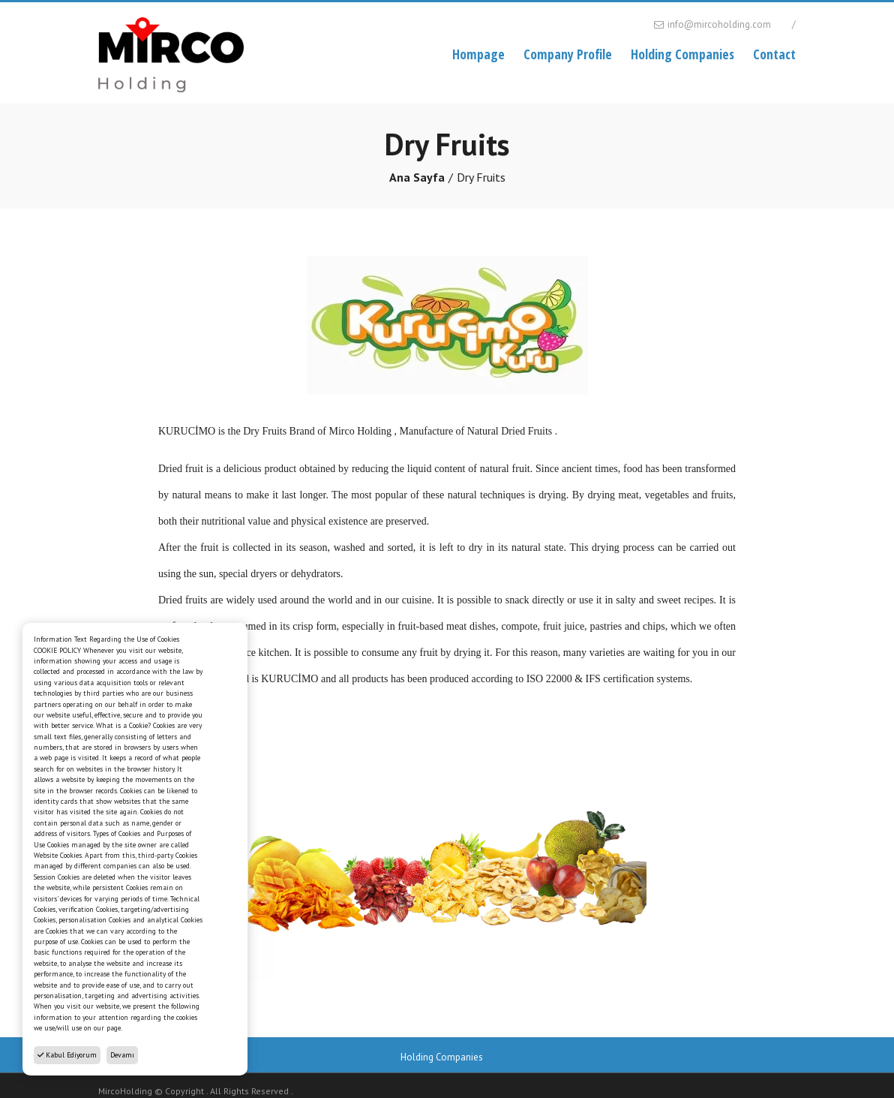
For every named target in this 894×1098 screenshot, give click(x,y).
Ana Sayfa (417, 177)
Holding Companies (682, 54)
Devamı (122, 1055)
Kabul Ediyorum (67, 1055)
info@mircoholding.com (711, 24)
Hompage (478, 54)
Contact (774, 54)
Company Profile (568, 54)
